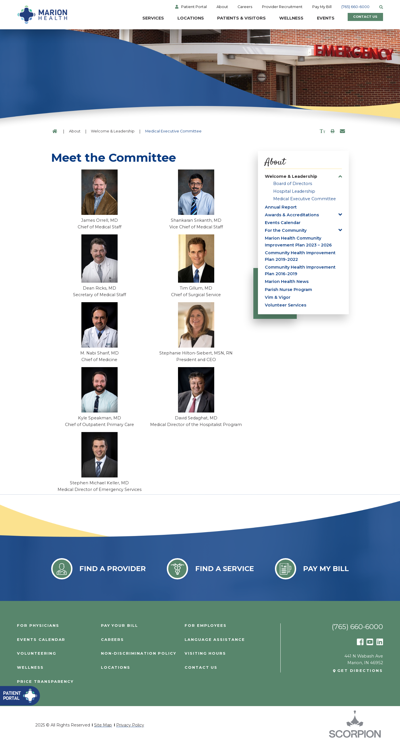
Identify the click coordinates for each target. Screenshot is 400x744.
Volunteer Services (285, 305)
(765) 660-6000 (355, 7)
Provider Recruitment (282, 7)
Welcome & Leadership (113, 131)
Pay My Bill (322, 7)
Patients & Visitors (233, 18)
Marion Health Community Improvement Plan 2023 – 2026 (298, 241)
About (222, 7)
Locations (182, 18)
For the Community (286, 230)
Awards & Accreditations (292, 214)
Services (145, 18)
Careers (245, 7)
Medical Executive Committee (304, 198)
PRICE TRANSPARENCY (45, 682)
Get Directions (360, 671)
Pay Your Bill (119, 626)
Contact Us (361, 18)
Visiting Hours (205, 654)
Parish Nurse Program (288, 289)
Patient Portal (194, 7)
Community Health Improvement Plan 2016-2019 (300, 270)
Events (317, 18)
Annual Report (281, 207)
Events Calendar (283, 222)
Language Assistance (215, 640)
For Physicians (38, 626)
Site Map (103, 725)
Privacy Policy (130, 725)
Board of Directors (292, 183)
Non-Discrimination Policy (138, 654)
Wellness (283, 18)
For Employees (206, 626)
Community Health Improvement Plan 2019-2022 (300, 256)
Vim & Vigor (277, 297)
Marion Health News (287, 281)
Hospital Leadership (294, 191)
